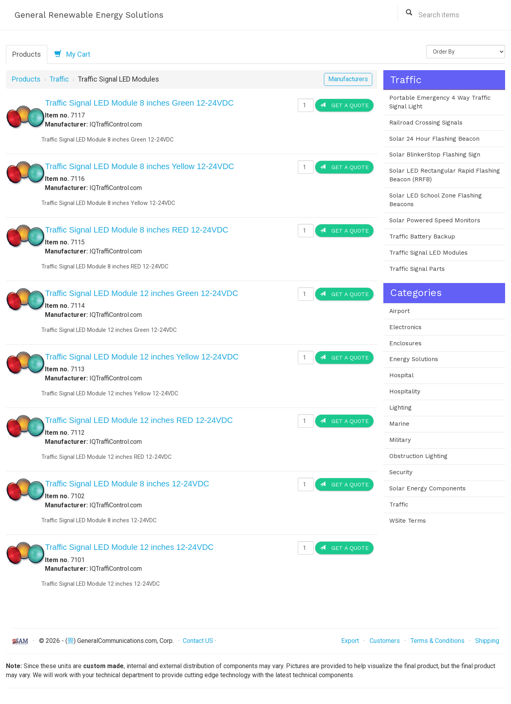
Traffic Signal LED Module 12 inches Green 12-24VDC (141, 293)
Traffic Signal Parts (417, 268)
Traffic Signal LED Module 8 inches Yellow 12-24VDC (139, 166)
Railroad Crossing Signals (426, 122)
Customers (385, 640)
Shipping (487, 640)
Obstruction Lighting (418, 456)
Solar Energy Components (427, 488)
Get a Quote (344, 105)
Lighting (400, 407)
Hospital (401, 375)
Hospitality (404, 391)
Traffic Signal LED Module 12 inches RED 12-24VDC (138, 420)
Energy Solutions (413, 359)
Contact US (198, 640)
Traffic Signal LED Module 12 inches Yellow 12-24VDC (141, 356)
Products (26, 54)
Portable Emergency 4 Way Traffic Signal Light (440, 102)
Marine (399, 423)
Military (400, 439)
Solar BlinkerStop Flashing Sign (434, 154)
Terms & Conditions (438, 640)
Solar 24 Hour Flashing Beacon (434, 138)
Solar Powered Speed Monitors (434, 220)
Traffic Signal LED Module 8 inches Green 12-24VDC (139, 103)
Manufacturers (348, 79)
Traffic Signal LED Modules (428, 252)
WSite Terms (407, 520)
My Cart (72, 54)
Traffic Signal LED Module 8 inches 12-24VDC (127, 483)
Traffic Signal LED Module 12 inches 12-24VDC (129, 547)
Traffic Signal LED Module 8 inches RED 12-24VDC (136, 229)
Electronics (405, 327)
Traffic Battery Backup (422, 236)
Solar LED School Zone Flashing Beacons (435, 200)
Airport (399, 311)
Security (401, 472)
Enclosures (405, 343)
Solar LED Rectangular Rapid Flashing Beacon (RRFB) (444, 175)
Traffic (59, 79)
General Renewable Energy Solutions (89, 15)
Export (350, 640)
